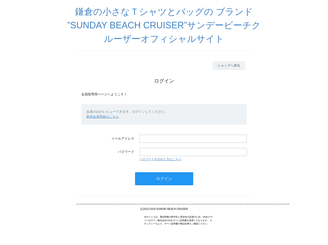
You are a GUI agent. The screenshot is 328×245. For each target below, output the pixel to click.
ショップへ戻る (228, 65)
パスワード (126, 152)
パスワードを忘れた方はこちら (160, 159)
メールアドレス (122, 138)
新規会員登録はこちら (102, 116)
